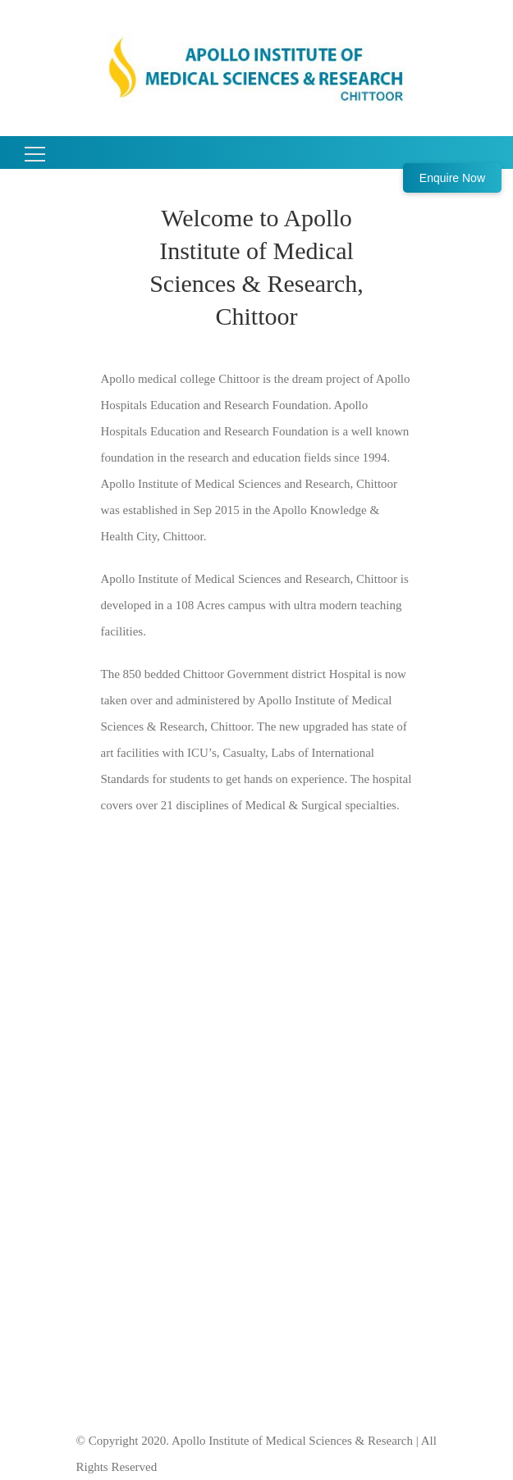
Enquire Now (452, 177)
